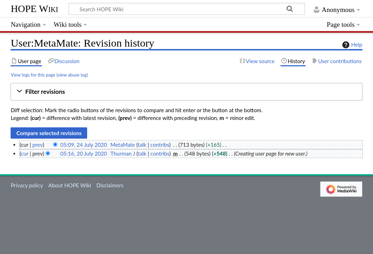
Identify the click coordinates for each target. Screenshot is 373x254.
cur (24, 153)
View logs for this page (33, 75)
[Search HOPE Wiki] (187, 8)
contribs (159, 144)
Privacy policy (27, 185)
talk (142, 144)
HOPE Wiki (34, 8)
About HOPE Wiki (69, 185)
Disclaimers (109, 185)
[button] (186, 92)
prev (37, 144)
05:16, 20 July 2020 (83, 153)
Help (351, 44)
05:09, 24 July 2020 (83, 144)
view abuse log (72, 75)
